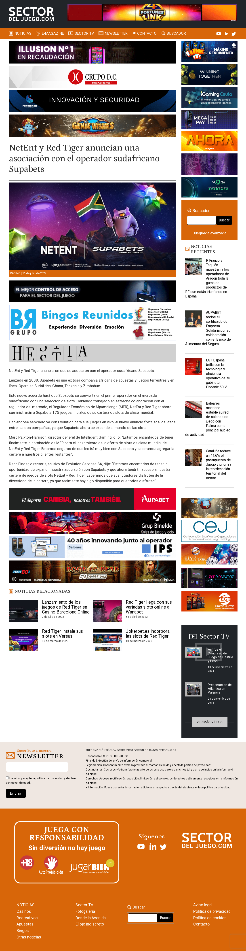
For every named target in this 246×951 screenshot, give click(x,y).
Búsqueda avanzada (209, 233)
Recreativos (27, 917)
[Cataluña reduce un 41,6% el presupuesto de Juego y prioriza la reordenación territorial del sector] (193, 460)
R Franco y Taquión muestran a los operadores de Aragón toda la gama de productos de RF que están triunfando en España (207, 278)
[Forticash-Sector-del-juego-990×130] (92, 102)
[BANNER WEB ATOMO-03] (209, 188)
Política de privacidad (212, 911)
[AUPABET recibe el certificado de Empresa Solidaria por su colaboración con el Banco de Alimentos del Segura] (193, 321)
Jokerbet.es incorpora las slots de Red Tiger (148, 634)
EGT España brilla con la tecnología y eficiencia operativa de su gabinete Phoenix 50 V (218, 373)
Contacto (147, 33)
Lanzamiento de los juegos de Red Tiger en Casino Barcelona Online (66, 607)
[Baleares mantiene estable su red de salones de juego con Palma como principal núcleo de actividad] (193, 412)
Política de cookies (210, 917)
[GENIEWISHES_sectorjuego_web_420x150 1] (209, 508)
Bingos (23, 930)
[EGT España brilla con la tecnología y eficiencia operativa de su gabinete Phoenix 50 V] (193, 369)
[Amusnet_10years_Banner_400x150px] (209, 75)
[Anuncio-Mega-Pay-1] (209, 120)
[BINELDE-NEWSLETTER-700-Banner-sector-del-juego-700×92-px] (92, 524)
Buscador (176, 33)
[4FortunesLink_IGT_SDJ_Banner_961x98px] (152, 12)
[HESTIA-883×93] (92, 354)
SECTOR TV (84, 33)
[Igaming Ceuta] (209, 98)
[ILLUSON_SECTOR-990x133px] (92, 53)
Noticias (23, 33)
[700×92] (92, 572)
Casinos (24, 911)
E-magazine (53, 33)
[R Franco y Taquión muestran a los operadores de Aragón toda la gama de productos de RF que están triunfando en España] (193, 269)
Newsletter (116, 33)
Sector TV (84, 904)
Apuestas (25, 924)
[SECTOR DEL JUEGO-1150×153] (92, 78)
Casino (15, 273)
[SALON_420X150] (209, 142)
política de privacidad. (217, 787)
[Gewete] (209, 165)
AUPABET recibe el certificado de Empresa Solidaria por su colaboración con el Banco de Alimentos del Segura (208, 328)
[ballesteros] (209, 555)
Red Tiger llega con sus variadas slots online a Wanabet (149, 607)
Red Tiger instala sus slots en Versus (62, 634)
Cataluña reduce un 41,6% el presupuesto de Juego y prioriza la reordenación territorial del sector (218, 464)
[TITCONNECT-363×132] (209, 578)
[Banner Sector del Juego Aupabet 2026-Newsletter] (92, 499)
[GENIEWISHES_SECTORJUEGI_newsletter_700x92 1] (92, 126)
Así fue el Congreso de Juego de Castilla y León (220, 655)
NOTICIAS (25, 904)
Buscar (224, 220)
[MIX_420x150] (209, 602)
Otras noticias (29, 937)
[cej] (209, 531)
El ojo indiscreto (90, 924)
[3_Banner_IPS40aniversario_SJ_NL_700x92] (92, 548)
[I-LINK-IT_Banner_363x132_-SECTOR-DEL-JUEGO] (209, 52)
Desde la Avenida (91, 917)
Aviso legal (202, 904)
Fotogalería (85, 911)
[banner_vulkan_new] (92, 292)
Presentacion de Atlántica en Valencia (220, 688)
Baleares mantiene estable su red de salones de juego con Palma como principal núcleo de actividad (207, 419)
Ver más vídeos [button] (210, 722)
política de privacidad (49, 778)
